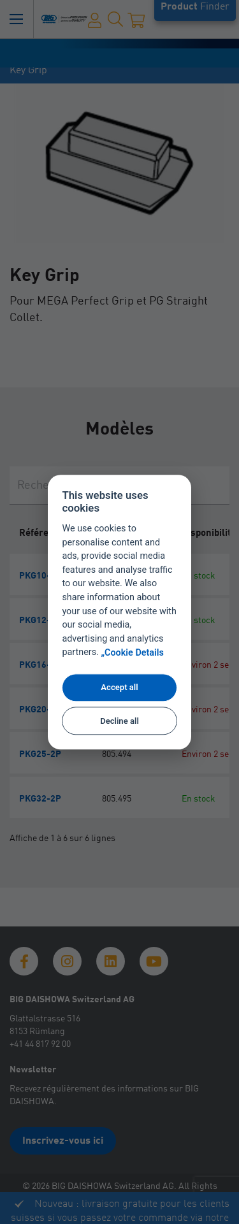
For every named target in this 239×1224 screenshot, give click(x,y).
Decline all (119, 721)
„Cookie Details (132, 652)
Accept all (119, 688)
